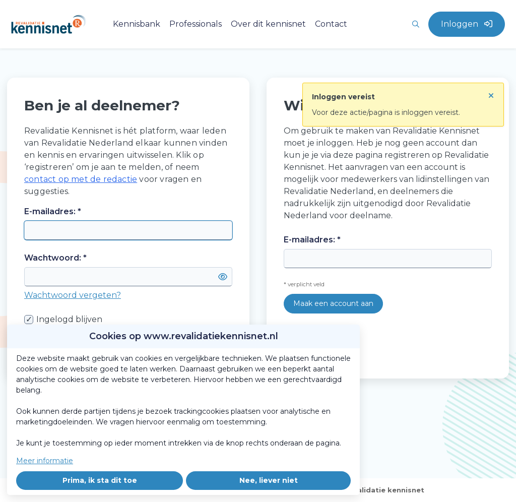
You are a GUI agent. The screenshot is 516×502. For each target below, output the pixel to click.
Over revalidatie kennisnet (375, 490)
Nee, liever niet (268, 480)
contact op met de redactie (80, 179)
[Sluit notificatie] (491, 93)
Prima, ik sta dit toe (99, 480)
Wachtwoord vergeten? (72, 295)
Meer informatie (44, 460)
